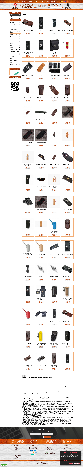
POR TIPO (15, 16)
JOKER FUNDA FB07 (41, 97)
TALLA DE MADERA (13, 27)
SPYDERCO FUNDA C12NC (67, 187)
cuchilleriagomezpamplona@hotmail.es (50, 453)
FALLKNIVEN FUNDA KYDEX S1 (41, 120)
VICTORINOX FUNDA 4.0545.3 (54, 75)
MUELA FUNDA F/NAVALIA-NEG (41, 366)
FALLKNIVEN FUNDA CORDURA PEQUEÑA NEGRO (54, 344)
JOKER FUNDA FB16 (27, 120)
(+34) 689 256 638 (50, 452)
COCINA (15, 36)
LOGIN (51, 4)
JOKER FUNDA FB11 (67, 75)
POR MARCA (15, 18)
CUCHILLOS (15, 22)
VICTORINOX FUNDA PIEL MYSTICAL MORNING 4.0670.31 (27, 254)
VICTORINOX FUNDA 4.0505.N (67, 366)
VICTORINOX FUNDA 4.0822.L (67, 321)
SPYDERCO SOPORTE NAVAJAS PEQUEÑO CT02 (54, 277)
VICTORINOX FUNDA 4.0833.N (54, 299)
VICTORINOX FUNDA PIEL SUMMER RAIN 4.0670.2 (54, 232)
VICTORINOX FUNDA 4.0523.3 (54, 321)
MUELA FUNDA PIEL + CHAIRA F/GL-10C (54, 366)
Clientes (36, 1)
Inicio (19, 1)
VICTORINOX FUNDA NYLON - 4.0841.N (27, 53)
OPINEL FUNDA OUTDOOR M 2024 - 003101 (54, 209)
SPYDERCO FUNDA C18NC (41, 164)
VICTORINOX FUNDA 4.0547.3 (54, 30)
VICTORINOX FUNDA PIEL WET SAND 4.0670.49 (41, 254)
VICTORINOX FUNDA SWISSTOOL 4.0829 (28, 277)
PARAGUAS (12, 58)
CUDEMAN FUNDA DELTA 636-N (54, 142)
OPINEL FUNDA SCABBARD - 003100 (54, 187)
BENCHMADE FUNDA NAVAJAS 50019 (28, 209)
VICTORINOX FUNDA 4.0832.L (27, 30)
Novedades (53, 1)
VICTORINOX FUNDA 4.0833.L (67, 276)
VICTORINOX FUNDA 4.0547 (67, 30)
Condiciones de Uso (16, 453)
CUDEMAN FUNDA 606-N (67, 120)
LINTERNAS (12, 56)
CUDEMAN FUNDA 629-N (41, 142)
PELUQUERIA (12, 43)
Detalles (24, 1)
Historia (30, 1)
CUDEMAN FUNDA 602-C (54, 120)
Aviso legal (17, 450)
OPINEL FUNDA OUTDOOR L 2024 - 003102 (28, 165)
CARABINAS (15, 55)
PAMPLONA (12, 66)
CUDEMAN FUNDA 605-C (54, 164)
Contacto (42, 1)
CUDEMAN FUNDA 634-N (27, 187)
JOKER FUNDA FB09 (67, 97)
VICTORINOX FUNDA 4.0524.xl (67, 254)
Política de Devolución (17, 455)
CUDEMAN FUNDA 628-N (41, 209)
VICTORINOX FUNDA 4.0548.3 (67, 209)
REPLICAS (15, 53)
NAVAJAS (15, 14)
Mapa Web (16, 447)
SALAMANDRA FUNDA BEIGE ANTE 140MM (41, 75)
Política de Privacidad (16, 451)
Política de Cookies (16, 454)
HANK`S (11, 26)
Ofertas (47, 1)
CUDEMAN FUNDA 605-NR (67, 164)
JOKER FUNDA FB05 (28, 97)
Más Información (64, 460)
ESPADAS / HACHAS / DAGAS (15, 49)
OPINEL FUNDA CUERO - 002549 (67, 142)
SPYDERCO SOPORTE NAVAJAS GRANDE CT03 (41, 277)
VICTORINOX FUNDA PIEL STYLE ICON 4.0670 (27, 321)
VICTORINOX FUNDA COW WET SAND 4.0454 (67, 299)
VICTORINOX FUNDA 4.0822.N (27, 299)
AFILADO (15, 45)
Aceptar (71, 463)
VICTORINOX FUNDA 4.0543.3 (27, 75)
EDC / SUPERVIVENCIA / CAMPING (15, 32)
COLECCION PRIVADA (15, 64)
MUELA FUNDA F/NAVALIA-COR (67, 344)
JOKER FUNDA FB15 (54, 97)
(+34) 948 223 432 (50, 450)
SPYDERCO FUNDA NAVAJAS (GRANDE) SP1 (41, 321)
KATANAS (15, 47)
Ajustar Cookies (77, 463)
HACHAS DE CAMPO (13, 29)
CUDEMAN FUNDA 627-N (27, 142)
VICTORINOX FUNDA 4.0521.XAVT (54, 53)
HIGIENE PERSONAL (15, 40)
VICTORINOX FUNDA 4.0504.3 (41, 30)
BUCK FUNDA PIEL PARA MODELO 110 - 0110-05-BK (54, 254)
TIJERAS (15, 38)
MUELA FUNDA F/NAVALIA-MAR (28, 366)
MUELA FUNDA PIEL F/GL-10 (28, 343)
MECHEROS (12, 62)
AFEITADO (15, 41)
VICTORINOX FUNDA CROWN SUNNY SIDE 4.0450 (41, 344)
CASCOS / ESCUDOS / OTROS (14, 51)
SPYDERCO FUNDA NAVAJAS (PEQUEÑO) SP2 (41, 299)
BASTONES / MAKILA (13, 60)
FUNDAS (11, 20)
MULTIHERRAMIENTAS (15, 34)
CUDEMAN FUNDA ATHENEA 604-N (41, 187)
